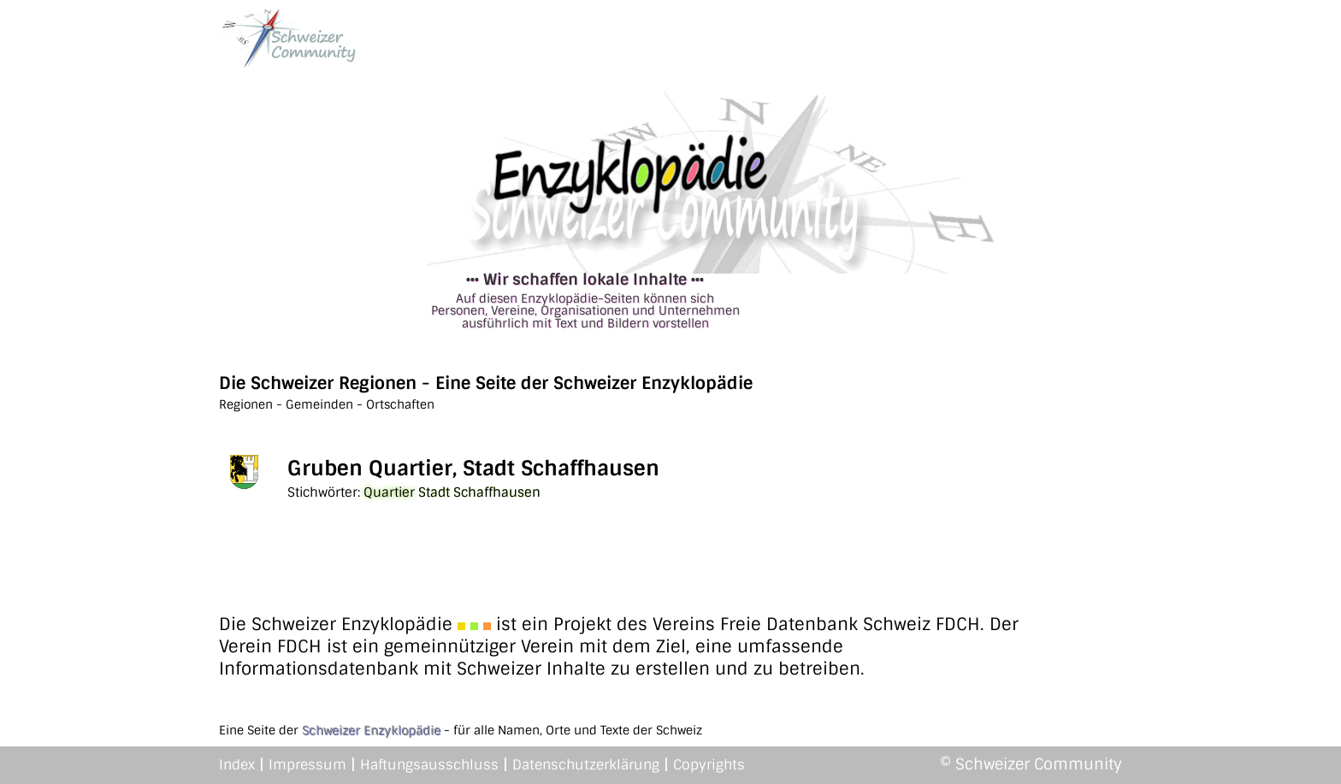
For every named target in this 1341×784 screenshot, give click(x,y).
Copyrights (709, 765)
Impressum (307, 765)
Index (237, 765)
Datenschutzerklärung (585, 765)
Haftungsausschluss (429, 765)
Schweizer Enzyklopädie (371, 730)
